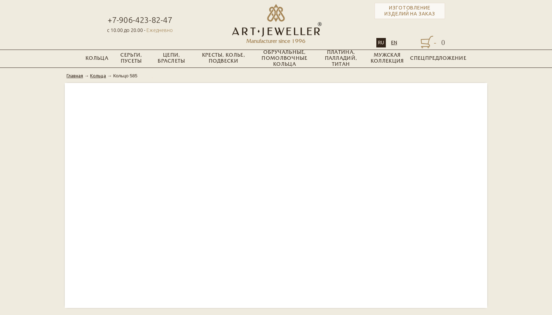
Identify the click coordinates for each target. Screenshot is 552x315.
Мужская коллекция (387, 58)
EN (394, 42)
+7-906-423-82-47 (140, 19)
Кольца (97, 58)
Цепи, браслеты (171, 58)
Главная (75, 75)
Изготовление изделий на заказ (409, 11)
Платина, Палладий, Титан (341, 58)
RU (381, 42)
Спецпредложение (438, 58)
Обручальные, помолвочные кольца (284, 58)
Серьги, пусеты (131, 58)
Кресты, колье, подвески (223, 58)
